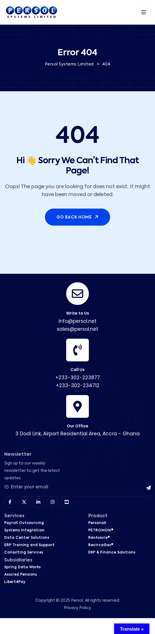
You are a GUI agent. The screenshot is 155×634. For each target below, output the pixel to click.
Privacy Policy (77, 608)
